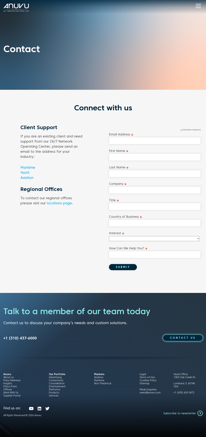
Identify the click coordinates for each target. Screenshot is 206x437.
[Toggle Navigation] (198, 6)
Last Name (119, 167)
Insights (7, 383)
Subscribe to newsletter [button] (183, 413)
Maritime (27, 167)
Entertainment (57, 386)
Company (118, 183)
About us (8, 377)
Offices (7, 389)
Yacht (25, 173)
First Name (119, 150)
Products (54, 392)
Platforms (54, 389)
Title (114, 200)
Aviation (27, 178)
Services (54, 395)
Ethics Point (10, 386)
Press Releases (12, 380)
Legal (143, 374)
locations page (59, 203)
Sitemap (144, 383)
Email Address (121, 134)
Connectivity (56, 380)
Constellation (57, 383)
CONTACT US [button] (183, 337)
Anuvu (37, 415)
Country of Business (125, 216)
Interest (116, 233)
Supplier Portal (11, 395)
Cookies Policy (148, 380)
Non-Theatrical (102, 383)
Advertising (55, 377)
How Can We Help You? (128, 248)
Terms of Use (147, 377)
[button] (198, 6)
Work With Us (10, 392)
